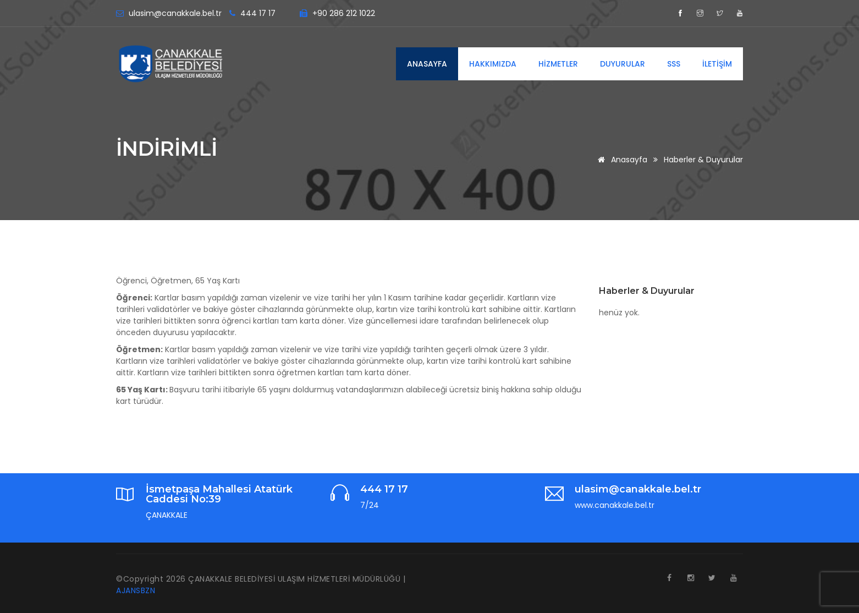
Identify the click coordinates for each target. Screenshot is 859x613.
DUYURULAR (622, 63)
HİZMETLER (558, 63)
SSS (673, 63)
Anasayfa (620, 159)
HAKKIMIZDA (492, 63)
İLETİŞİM (717, 63)
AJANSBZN (135, 590)
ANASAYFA (427, 63)
